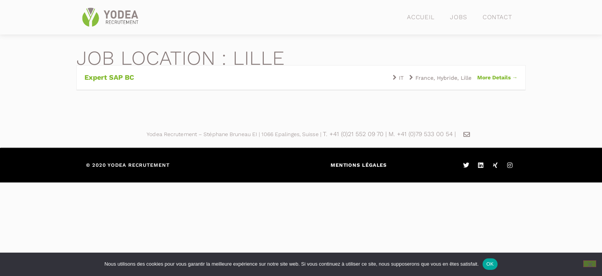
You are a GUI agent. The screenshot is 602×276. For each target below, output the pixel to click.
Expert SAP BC (109, 77)
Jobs (458, 17)
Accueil (421, 17)
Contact (497, 17)
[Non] (589, 263)
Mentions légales (359, 165)
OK (490, 264)
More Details (497, 77)
